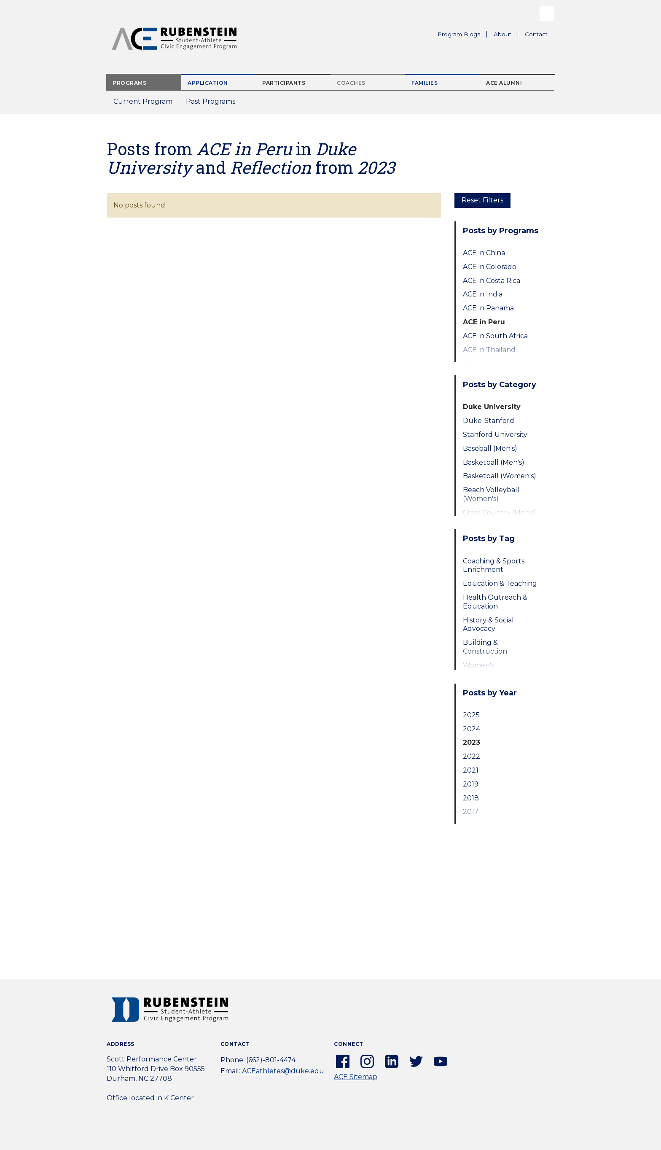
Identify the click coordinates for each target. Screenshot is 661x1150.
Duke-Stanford (488, 421)
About (506, 35)
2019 (470, 784)
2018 (471, 798)
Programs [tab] (129, 83)
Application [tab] (208, 83)
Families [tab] (424, 83)
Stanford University (495, 435)
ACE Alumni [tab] (504, 83)
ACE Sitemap (355, 1077)
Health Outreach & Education (495, 601)
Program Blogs (459, 34)
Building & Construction (485, 646)
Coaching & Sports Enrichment (493, 565)
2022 (471, 756)
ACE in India (482, 294)
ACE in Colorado (489, 267)
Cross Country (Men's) (499, 513)
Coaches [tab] (351, 83)
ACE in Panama (488, 308)
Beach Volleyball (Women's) (491, 494)
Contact (536, 34)
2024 (471, 729)
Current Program (142, 101)
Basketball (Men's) (493, 462)
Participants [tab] (283, 83)
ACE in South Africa (495, 336)
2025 (471, 715)
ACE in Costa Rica (491, 281)
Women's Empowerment (489, 669)
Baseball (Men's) (490, 448)
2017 (470, 812)
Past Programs (214, 104)
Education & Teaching (500, 583)
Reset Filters (482, 200)
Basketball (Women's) (499, 476)
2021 (470, 770)
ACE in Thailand (489, 350)
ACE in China (484, 253)
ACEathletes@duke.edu (283, 1071)
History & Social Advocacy (488, 624)
